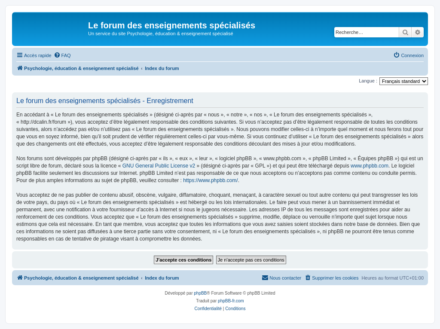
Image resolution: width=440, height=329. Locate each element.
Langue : (368, 80)
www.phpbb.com (369, 166)
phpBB (200, 293)
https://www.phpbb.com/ (210, 180)
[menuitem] (62, 55)
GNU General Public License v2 (158, 166)
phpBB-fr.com (231, 301)
